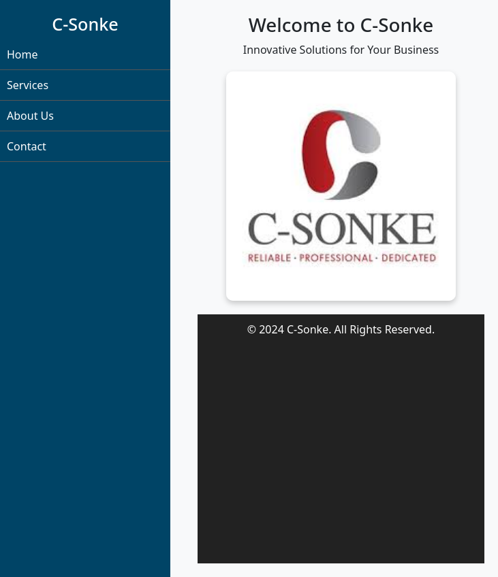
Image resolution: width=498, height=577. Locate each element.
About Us (30, 115)
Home (22, 54)
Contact (26, 146)
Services (27, 85)
